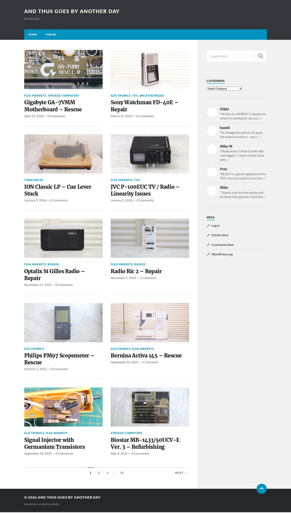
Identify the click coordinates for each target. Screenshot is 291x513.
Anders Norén (49, 505)
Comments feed (223, 244)
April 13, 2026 (34, 116)
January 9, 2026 (35, 200)
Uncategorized (151, 95)
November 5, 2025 (123, 278)
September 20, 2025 (38, 454)
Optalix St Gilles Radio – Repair (55, 275)
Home (32, 34)
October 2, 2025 (35, 369)
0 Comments (56, 116)
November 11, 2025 (38, 285)
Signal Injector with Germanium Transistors (55, 444)
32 (122, 473)
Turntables (33, 180)
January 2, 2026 (122, 200)
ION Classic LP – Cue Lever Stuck (58, 190)
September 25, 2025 (124, 362)
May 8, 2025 (119, 454)
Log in (216, 225)
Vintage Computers (63, 95)
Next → (181, 473)
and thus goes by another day (73, 11)
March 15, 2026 (121, 116)
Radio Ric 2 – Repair (137, 271)
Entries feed (220, 235)
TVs (135, 95)
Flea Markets (35, 95)
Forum (51, 34)
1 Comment (148, 278)
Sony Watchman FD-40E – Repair (145, 106)
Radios (53, 264)
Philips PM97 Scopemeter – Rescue (59, 359)
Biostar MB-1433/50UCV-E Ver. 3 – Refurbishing (145, 444)
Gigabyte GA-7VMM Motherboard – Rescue (53, 106)
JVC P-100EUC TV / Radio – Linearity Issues (145, 190)
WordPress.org (222, 254)
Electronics (121, 95)
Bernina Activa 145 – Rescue (147, 356)
